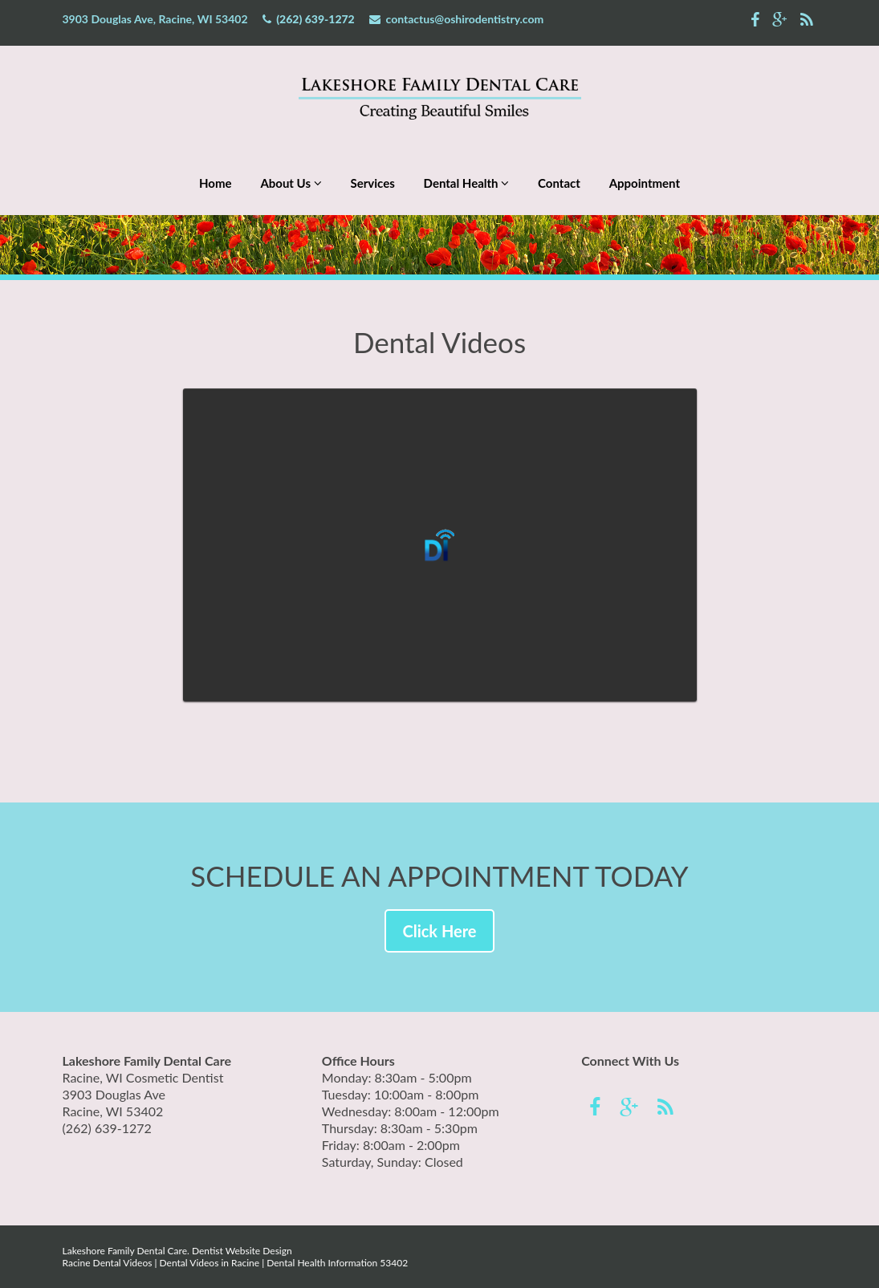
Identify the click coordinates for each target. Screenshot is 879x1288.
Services (373, 183)
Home (215, 183)
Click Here (439, 931)
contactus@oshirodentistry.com (465, 19)
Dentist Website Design (242, 1251)
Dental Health (467, 183)
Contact (559, 183)
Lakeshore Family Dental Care (125, 1251)
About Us (290, 183)
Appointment (644, 183)
